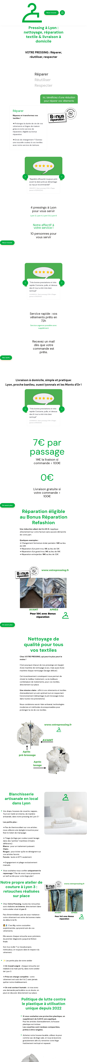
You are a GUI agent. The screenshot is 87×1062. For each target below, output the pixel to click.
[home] (32, 12)
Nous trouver (51, 13)
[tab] (43, 74)
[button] (62, 12)
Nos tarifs (6, 358)
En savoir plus (7, 505)
